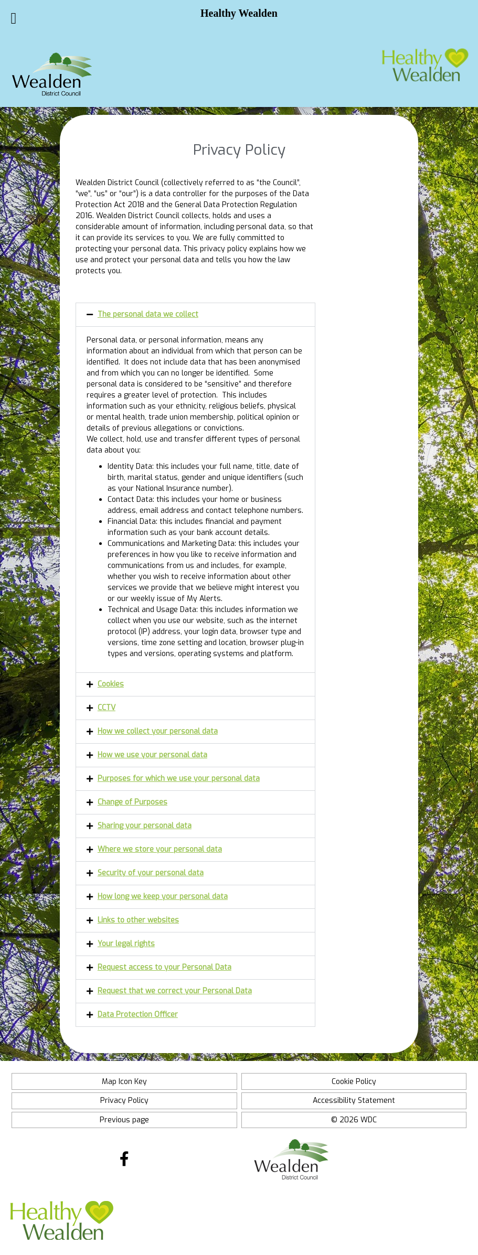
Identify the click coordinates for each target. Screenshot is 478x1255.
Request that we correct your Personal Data (175, 991)
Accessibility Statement (354, 1101)
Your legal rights (126, 944)
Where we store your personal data (160, 849)
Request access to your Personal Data (164, 967)
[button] (195, 314)
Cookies (111, 684)
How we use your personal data (152, 755)
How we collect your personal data (158, 731)
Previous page (124, 1120)
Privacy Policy (124, 1101)
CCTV (106, 708)
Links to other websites (138, 920)
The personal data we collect (148, 314)
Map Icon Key (124, 1082)
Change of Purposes (132, 802)
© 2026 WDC (354, 1120)
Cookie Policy (354, 1082)
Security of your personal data (151, 873)
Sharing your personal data (145, 826)
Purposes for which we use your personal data (179, 779)
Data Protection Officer (138, 1015)
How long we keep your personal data (163, 897)
